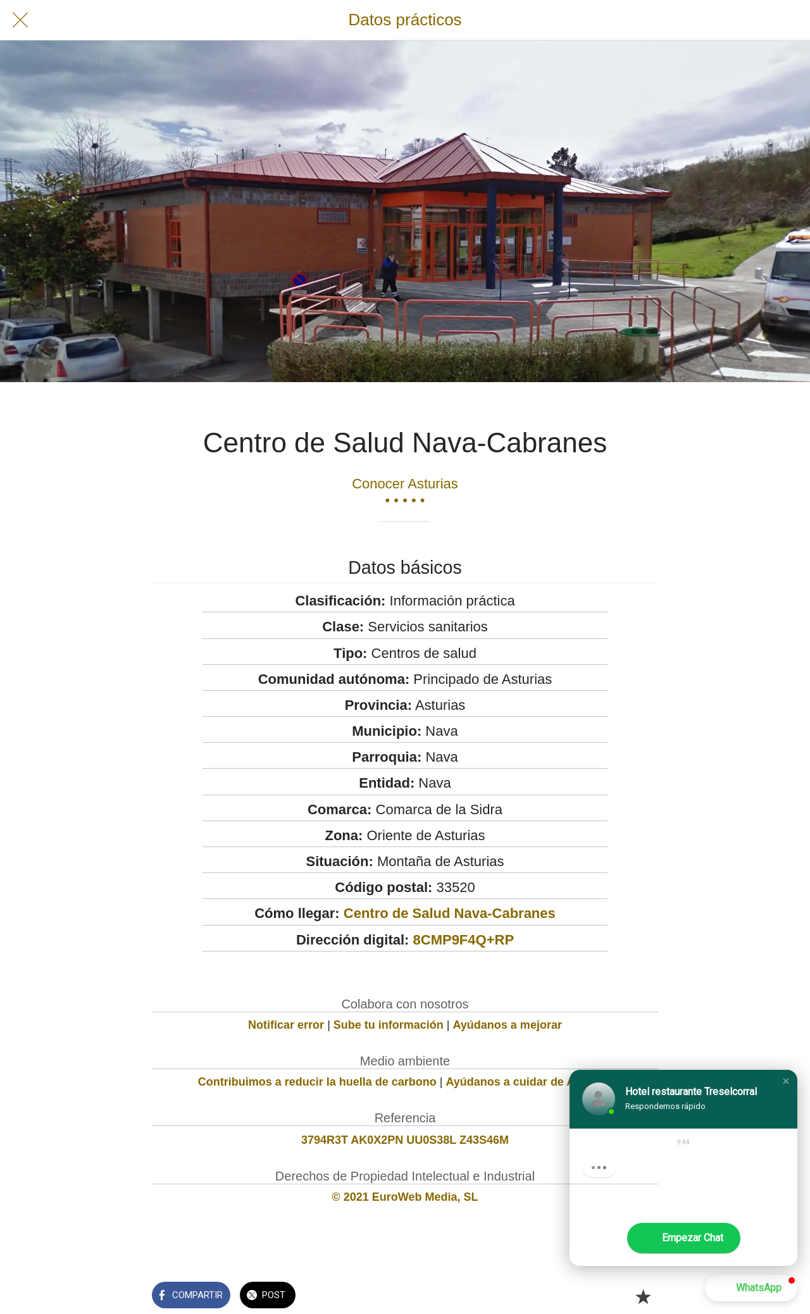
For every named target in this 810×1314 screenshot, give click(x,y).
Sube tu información (388, 1025)
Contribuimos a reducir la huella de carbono (317, 1081)
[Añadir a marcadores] (643, 1296)
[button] (786, 1081)
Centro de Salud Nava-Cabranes (450, 913)
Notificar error (286, 1025)
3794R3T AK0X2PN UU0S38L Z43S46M (405, 1140)
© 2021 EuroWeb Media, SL (405, 1197)
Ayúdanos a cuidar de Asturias (529, 1081)
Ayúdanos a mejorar (507, 1025)
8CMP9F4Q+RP (463, 940)
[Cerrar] (20, 20)
